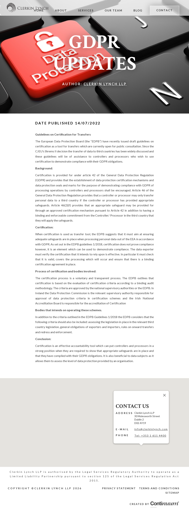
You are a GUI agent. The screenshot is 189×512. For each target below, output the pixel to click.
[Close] (164, 395)
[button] (141, 447)
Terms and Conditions (159, 488)
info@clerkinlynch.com (151, 429)
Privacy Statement (119, 488)
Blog (137, 10)
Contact (164, 10)
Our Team (113, 10)
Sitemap (172, 492)
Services (86, 10)
